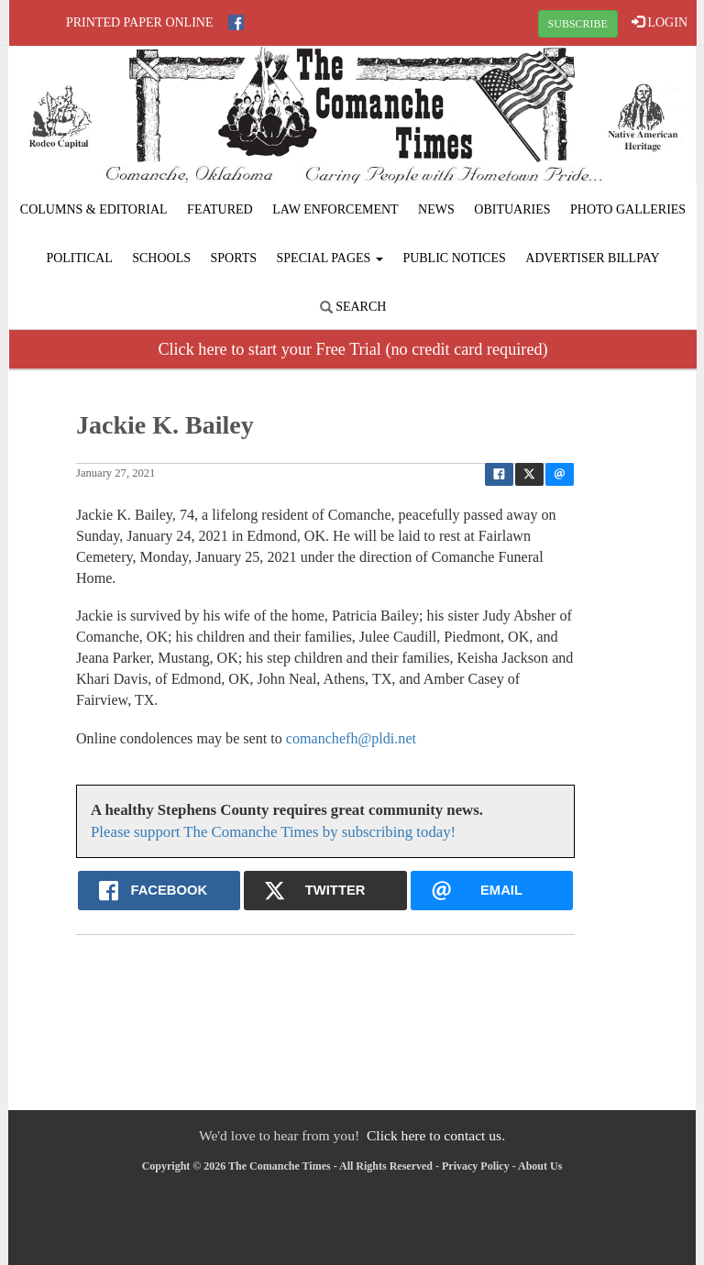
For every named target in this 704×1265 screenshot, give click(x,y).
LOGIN (660, 22)
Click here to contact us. (436, 1135)
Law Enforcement (335, 209)
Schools (161, 258)
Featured (220, 209)
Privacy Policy (476, 1166)
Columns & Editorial (94, 209)
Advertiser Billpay (592, 258)
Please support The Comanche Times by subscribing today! (273, 832)
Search (353, 307)
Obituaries (512, 209)
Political (79, 258)
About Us (540, 1166)
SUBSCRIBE (578, 23)
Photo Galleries (628, 209)
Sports (234, 258)
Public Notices (453, 258)
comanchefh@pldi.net (351, 738)
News (436, 209)
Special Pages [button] (330, 258)
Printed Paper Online (140, 22)
